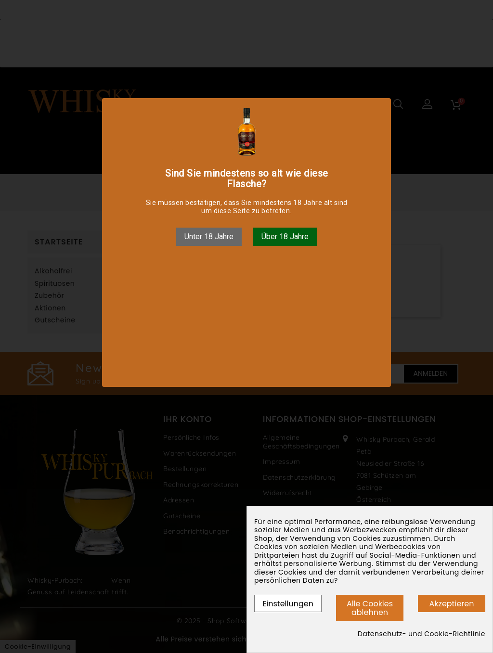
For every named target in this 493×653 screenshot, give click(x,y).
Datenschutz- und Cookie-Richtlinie (421, 634)
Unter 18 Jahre (209, 236)
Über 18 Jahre (285, 236)
